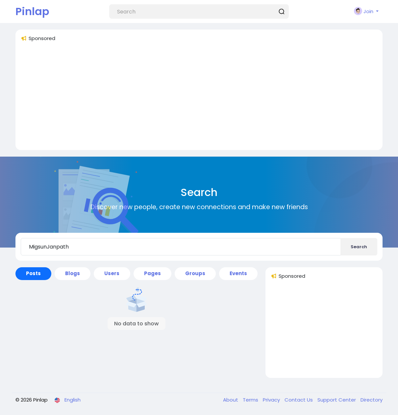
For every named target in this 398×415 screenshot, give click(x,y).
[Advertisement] (199, 99)
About (231, 399)
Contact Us (299, 399)
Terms (251, 399)
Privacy (272, 399)
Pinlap (32, 11)
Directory (372, 399)
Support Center (337, 399)
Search (359, 247)
